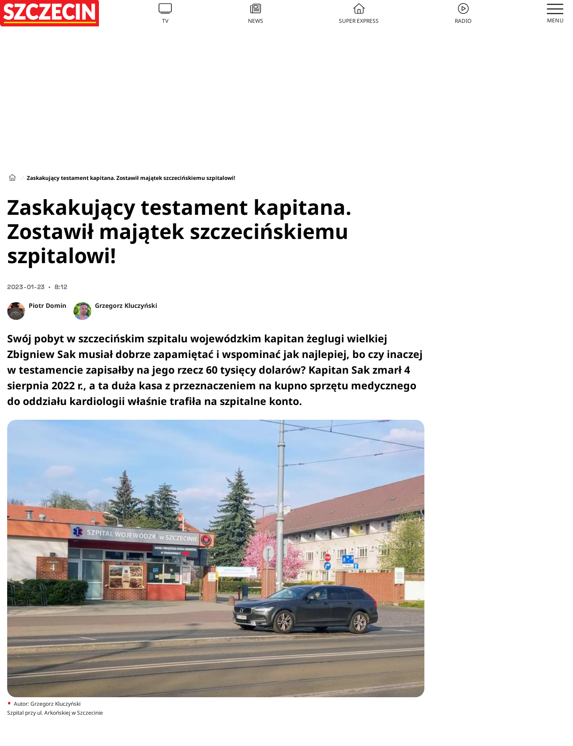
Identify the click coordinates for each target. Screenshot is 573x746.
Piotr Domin (47, 305)
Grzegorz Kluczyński (126, 305)
